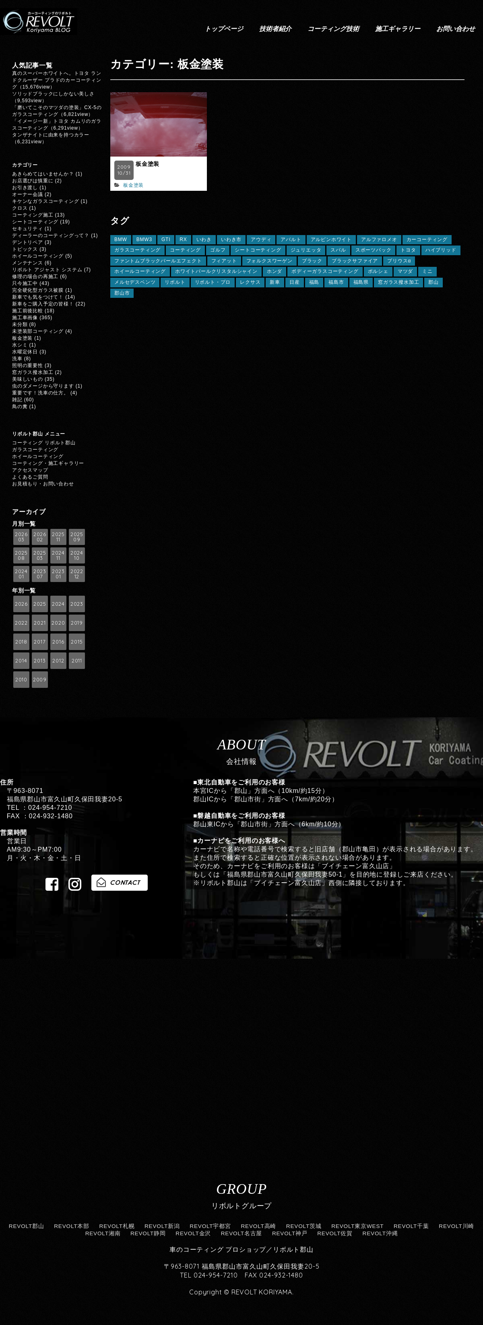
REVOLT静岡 (148, 1233)
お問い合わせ (455, 29)
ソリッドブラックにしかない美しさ (56, 94)
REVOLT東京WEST (357, 1226)
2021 (39, 622)
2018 (21, 641)
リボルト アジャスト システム (47, 269)
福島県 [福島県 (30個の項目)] (361, 282)
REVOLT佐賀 (335, 1233)
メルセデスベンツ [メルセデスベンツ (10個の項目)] (134, 282)
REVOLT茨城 (304, 1226)
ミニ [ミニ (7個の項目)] (427, 271)
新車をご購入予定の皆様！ (43, 304)
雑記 (17, 399)
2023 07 (39, 574)
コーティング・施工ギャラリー (48, 463)
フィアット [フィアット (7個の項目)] (224, 261)
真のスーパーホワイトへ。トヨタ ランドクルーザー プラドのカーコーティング (56, 80)
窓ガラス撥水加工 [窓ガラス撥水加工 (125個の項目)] (398, 282)
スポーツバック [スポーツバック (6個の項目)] (373, 250)
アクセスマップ (30, 470)
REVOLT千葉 (411, 1226)
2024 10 (76, 555)
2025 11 (58, 537)
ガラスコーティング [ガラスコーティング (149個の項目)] (137, 250)
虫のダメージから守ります (43, 386)
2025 (39, 604)
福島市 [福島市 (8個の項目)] (336, 282)
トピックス (25, 249)
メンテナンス (27, 263)
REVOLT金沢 (193, 1233)
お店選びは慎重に (32, 181)
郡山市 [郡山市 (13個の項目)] (122, 293)
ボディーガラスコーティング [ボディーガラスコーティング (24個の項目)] (324, 271)
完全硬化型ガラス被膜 (38, 290)
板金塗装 (147, 164)
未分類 (19, 324)
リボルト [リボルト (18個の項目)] (175, 282)
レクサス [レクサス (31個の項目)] (250, 282)
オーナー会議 (27, 194)
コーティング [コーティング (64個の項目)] (185, 250)
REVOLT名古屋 (241, 1233)
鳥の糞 (19, 406)
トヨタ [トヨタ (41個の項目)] (408, 250)
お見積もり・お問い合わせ (43, 484)
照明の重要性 (27, 365)
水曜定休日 (25, 352)
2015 (77, 641)
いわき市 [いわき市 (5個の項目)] (231, 239)
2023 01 (58, 574)
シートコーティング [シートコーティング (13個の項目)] (258, 250)
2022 (21, 622)
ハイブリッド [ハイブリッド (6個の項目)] (440, 250)
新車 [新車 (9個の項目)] (275, 282)
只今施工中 (25, 283)
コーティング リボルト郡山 (44, 443)
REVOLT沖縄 (380, 1233)
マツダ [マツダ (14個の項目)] (405, 271)
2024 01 (21, 574)
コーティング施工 (32, 215)
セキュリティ (27, 228)
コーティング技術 (333, 29)
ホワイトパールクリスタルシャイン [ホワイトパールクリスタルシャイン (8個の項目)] (216, 271)
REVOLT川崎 (456, 1226)
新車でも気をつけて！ (38, 297)
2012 (58, 660)
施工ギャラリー (397, 29)
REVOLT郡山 (26, 1226)
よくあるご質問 (30, 477)
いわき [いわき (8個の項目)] (204, 239)
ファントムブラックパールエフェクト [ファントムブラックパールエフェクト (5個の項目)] (158, 261)
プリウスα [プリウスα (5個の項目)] (399, 261)
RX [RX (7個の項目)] (183, 239)
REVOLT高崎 (258, 1226)
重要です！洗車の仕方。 (40, 393)
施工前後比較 (27, 311)
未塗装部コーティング (38, 331)
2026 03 (21, 537)
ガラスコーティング (35, 449)
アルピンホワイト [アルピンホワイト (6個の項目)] (331, 239)
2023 (76, 604)
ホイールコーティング (38, 256)
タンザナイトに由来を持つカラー (50, 135)
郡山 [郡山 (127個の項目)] (433, 282)
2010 (21, 679)
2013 (39, 660)
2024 (58, 604)
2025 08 (21, 555)
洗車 (17, 358)
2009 (40, 679)
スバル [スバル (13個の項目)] (338, 250)
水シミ (19, 345)
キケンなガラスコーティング (45, 201)
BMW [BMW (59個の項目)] (120, 239)
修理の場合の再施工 (35, 276)
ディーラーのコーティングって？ (50, 235)
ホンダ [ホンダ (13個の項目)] (274, 271)
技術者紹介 (275, 29)
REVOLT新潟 (162, 1226)
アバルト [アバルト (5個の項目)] (291, 239)
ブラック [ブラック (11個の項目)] (312, 261)
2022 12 (76, 574)
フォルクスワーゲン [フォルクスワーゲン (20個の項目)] (269, 261)
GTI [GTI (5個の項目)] (165, 239)
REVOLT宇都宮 (210, 1226)
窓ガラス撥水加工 (32, 372)
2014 (21, 660)
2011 (77, 660)
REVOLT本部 (71, 1226)
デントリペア (27, 242)
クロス (19, 208)
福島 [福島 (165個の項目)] (314, 282)
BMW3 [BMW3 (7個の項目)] (144, 239)
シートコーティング (35, 222)
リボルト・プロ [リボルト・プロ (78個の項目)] (213, 282)
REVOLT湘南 (103, 1233)
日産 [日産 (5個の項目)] (294, 282)
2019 (77, 622)
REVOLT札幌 (117, 1226)
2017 (39, 641)
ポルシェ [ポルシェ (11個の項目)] (378, 271)
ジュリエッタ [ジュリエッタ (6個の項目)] (306, 250)
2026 (21, 604)
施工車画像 (25, 317)
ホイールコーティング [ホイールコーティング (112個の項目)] (140, 271)
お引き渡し (25, 187)
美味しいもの (27, 379)
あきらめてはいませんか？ (43, 174)
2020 (58, 622)
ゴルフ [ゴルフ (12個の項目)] (217, 250)
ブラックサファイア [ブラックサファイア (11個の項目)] (355, 261)
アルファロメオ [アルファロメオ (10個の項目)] (379, 239)
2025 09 (76, 537)
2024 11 (58, 555)
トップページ (223, 29)
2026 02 (39, 537)
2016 (58, 641)
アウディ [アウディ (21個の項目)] (261, 239)
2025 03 (39, 555)
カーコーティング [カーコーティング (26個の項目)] (427, 239)
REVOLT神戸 (290, 1233)
